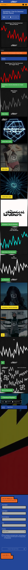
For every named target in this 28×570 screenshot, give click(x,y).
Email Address (5, 517)
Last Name (4, 511)
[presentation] (11, 543)
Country (4, 529)
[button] (2, 1)
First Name (4, 505)
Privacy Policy (22, 536)
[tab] (5, 58)
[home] (14, 2)
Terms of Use (8, 537)
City (3, 523)
